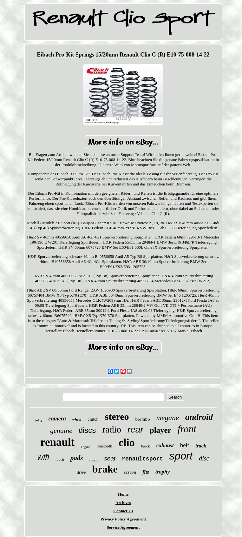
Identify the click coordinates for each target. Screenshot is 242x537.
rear (135, 429)
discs (87, 430)
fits (145, 472)
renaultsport (142, 459)
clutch (93, 419)
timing (38, 420)
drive (81, 472)
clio (127, 442)
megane (167, 418)
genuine (61, 430)
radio (111, 429)
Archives (123, 502)
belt (184, 445)
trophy (162, 472)
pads (76, 458)
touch (60, 459)
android (199, 417)
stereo (117, 416)
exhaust (165, 445)
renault (57, 442)
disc (204, 458)
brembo (142, 419)
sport (181, 456)
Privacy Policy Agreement (123, 519)
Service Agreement (123, 527)
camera (57, 418)
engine (85, 447)
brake (105, 469)
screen (130, 472)
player (160, 430)
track (200, 445)
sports (93, 460)
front (187, 428)
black (145, 446)
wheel (77, 419)
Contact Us (123, 510)
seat (109, 458)
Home (123, 494)
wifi (43, 457)
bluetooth (104, 446)
